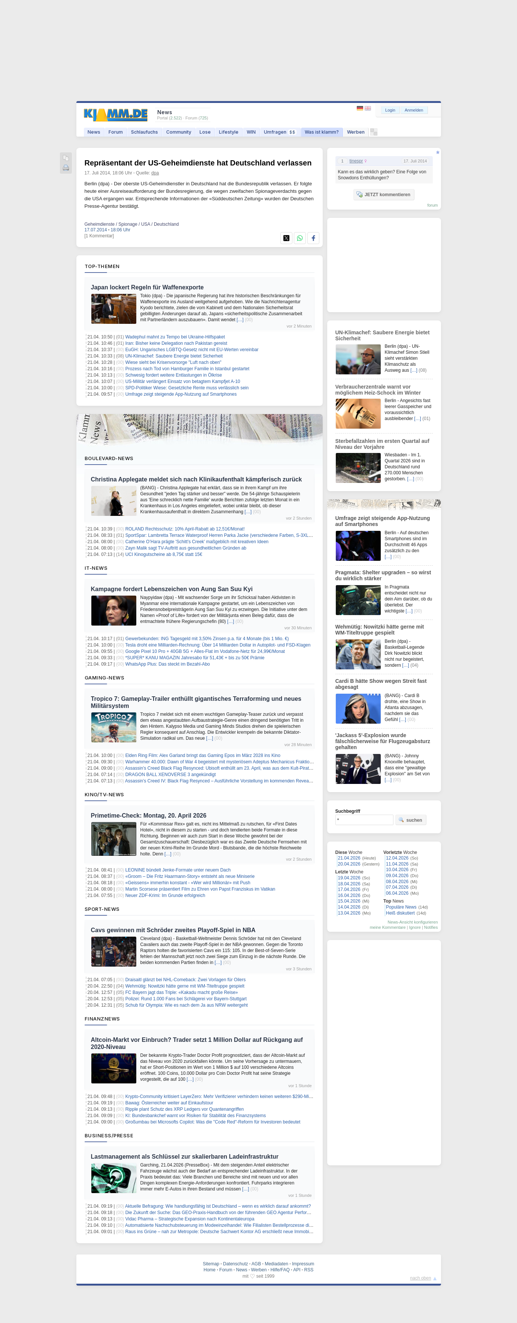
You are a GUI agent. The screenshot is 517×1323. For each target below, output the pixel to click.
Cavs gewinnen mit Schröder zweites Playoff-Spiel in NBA (173, 930)
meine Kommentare (388, 927)
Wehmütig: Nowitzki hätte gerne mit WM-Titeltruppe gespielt (184, 986)
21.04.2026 (349, 858)
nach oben (420, 1278)
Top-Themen (102, 266)
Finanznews (102, 1019)
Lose (205, 132)
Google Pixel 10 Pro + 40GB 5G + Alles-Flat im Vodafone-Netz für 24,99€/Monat (205, 651)
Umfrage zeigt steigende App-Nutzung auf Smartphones (181, 394)
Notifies (431, 927)
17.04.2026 (349, 889)
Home (210, 1269)
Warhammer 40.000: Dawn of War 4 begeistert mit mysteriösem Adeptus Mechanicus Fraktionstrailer (225, 761)
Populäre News (401, 907)
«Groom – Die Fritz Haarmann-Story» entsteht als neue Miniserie (190, 876)
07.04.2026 (397, 887)
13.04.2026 (349, 913)
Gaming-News (105, 678)
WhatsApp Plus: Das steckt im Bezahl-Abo (167, 664)
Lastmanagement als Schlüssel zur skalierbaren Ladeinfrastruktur (185, 1156)
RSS (309, 1269)
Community (178, 132)
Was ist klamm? (322, 132)
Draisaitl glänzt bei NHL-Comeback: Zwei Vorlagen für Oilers (185, 979)
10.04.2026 (397, 869)
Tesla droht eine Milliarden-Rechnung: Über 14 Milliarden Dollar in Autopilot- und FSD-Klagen (217, 645)
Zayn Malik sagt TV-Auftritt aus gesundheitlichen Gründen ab (185, 548)
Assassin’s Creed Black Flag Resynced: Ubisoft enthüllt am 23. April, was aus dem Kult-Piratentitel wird (228, 768)
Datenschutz (235, 1263)
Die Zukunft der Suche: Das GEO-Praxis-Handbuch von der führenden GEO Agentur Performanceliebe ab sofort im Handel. (248, 1212)
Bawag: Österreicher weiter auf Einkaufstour (169, 1102)
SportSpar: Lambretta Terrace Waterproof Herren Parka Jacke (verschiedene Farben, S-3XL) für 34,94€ (228, 535)
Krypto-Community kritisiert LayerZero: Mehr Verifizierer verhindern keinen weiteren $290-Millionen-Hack (229, 1096)
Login (390, 110)
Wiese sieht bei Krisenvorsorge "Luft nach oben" (173, 362)
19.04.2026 (349, 878)
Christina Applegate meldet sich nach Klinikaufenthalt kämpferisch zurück (196, 479)
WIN (251, 132)
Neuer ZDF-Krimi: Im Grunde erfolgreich (165, 895)
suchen (410, 820)
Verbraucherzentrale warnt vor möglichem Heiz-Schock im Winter (378, 390)
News (94, 132)
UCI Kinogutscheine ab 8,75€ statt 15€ (163, 554)
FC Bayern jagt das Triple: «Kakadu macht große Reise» (181, 992)
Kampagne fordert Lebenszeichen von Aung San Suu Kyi (172, 589)
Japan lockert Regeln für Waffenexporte (147, 287)
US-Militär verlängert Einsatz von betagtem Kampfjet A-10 (182, 381)
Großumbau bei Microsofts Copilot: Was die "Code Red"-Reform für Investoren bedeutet (213, 1122)
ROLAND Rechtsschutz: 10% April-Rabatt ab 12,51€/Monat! (185, 529)
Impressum (303, 1263)
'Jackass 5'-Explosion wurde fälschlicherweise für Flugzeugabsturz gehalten (383, 741)
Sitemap (211, 1263)
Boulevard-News (109, 458)
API (296, 1269)
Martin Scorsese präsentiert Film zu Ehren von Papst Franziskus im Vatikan (200, 889)
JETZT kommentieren (383, 194)
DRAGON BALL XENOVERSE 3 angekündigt (170, 774)
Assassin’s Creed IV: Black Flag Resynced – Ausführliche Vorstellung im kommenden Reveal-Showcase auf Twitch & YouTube (251, 781)
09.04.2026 (397, 875)
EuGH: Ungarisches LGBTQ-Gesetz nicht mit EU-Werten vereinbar (192, 349)
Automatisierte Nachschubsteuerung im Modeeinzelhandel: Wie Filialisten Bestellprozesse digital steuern (229, 1225)
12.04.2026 (397, 858)
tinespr (356, 161)
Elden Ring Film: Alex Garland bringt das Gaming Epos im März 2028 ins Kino (202, 755)
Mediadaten (276, 1263)
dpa (155, 173)
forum (432, 205)
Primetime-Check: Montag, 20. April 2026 (149, 815)
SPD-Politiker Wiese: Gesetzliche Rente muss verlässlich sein (187, 387)
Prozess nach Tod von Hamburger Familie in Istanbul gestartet (187, 368)
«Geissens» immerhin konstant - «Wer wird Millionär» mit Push (187, 882)
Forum (116, 132)
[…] (240, 319)
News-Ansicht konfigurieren (413, 922)
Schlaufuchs (144, 132)
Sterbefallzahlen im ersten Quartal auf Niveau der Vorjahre (382, 444)
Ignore (415, 927)
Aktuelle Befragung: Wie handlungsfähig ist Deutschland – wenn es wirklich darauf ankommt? (218, 1206)
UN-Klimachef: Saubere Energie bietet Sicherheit (174, 356)
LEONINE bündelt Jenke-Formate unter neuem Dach (178, 870)
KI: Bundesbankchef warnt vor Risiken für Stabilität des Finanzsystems (195, 1115)
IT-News (96, 568)
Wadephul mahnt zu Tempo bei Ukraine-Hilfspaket (175, 337)
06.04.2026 (397, 893)
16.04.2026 (349, 895)
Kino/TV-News (104, 794)
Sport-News (102, 909)
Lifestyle (228, 132)
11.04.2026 (397, 864)
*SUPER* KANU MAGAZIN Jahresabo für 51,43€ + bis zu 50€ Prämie (195, 657)
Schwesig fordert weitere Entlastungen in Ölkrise (173, 375)
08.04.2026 (397, 881)
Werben (356, 132)
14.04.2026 (349, 907)
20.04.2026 (349, 864)
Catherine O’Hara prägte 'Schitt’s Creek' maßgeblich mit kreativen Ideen (197, 541)
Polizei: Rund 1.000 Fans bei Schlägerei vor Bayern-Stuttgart (186, 998)
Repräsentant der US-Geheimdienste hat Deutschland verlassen (198, 163)
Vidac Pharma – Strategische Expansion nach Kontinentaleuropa (190, 1219)
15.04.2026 (349, 901)
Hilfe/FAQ (279, 1269)
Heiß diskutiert (400, 913)
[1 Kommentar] (99, 235)
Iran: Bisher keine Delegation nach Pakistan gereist (176, 343)
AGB (256, 1263)
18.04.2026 (349, 883)
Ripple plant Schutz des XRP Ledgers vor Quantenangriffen (184, 1109)
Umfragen (280, 132)
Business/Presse (109, 1135)
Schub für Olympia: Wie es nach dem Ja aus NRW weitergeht (186, 1005)
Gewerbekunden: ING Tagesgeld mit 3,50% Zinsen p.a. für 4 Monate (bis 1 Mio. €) (207, 638)
